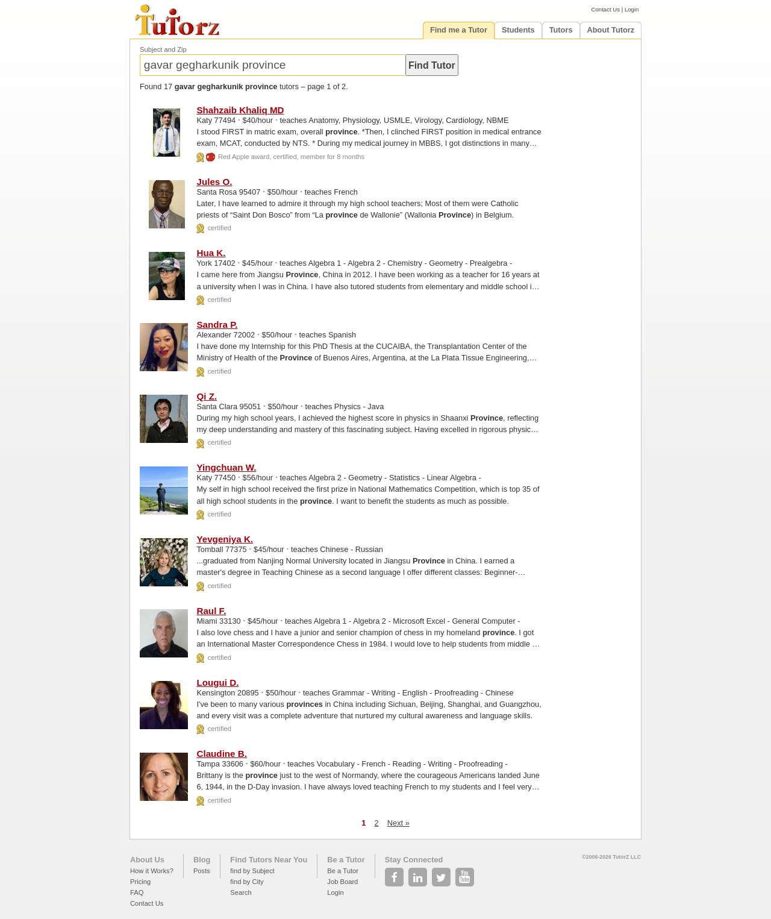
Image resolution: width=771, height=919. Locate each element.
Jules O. (214, 182)
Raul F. (211, 611)
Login (631, 9)
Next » (398, 822)
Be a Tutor (345, 859)
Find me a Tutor (458, 29)
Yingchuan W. (226, 467)
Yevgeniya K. (224, 539)
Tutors (561, 29)
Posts (201, 870)
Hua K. (210, 253)
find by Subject (252, 870)
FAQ (136, 892)
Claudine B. (221, 753)
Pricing (140, 881)
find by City (246, 881)
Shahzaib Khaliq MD (240, 110)
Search (240, 892)
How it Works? (151, 870)
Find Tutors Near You (268, 859)
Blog (201, 859)
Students (518, 29)
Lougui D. (217, 682)
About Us (147, 859)
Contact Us (606, 9)
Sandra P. (216, 324)
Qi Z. (206, 396)
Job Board (342, 881)
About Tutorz (611, 29)
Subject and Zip (163, 49)
